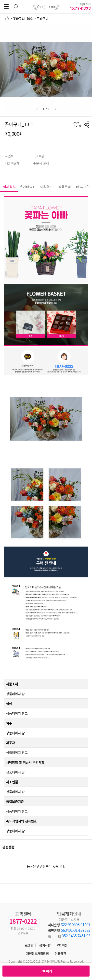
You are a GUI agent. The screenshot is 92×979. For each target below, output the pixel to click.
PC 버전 (62, 945)
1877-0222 (80, 6)
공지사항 (45, 945)
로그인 (29, 945)
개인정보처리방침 (37, 953)
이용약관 (60, 953)
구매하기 (46, 971)
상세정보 (9, 187)
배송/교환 (83, 187)
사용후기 (46, 187)
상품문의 (64, 187)
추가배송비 (28, 187)
